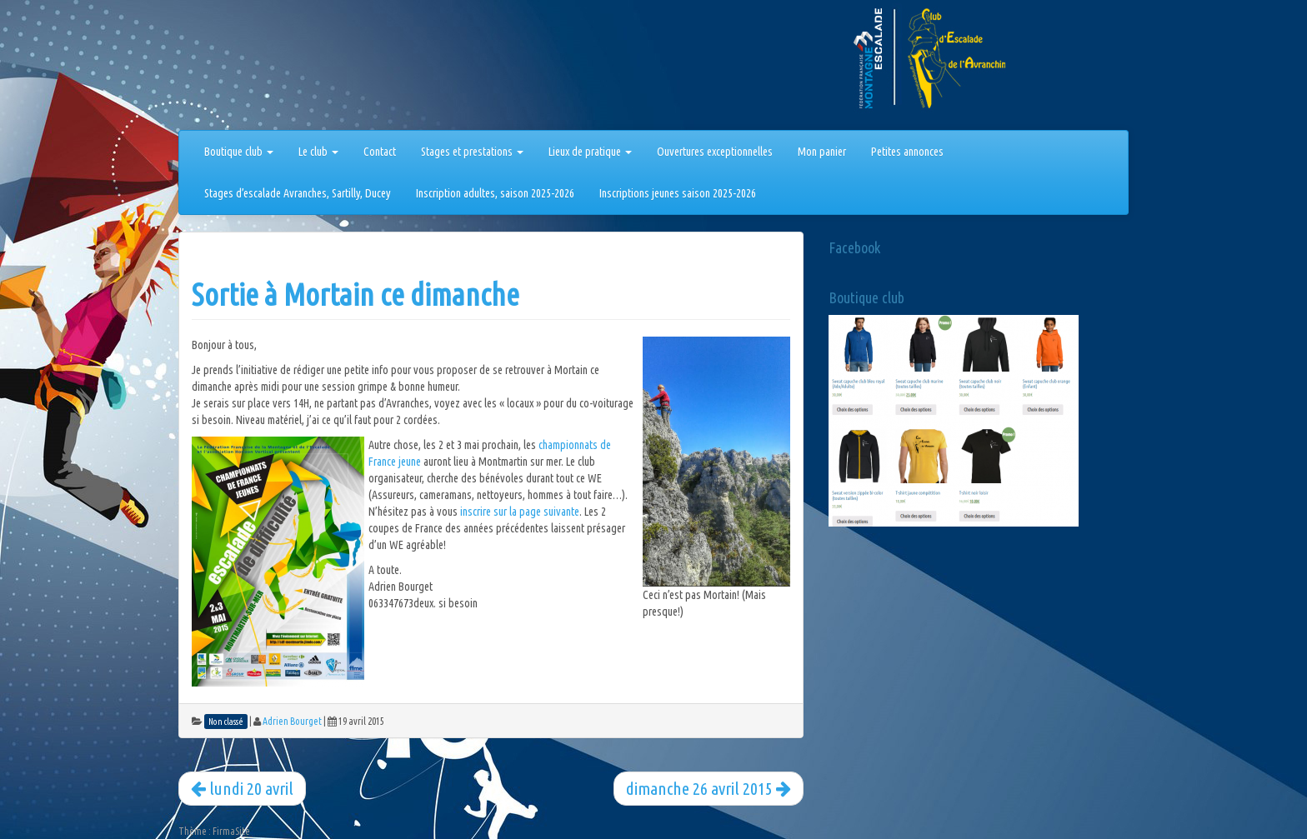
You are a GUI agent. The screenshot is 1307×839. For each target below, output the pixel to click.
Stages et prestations (472, 151)
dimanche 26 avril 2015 (708, 788)
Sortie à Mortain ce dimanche (355, 294)
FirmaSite (231, 831)
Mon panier (822, 151)
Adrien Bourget (292, 721)
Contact (379, 151)
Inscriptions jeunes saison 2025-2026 (677, 193)
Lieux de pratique (590, 151)
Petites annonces (907, 151)
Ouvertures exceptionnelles (715, 151)
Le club (318, 151)
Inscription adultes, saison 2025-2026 (495, 193)
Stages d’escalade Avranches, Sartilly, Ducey (297, 193)
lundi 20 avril (242, 788)
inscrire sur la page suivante (519, 511)
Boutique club (238, 151)
